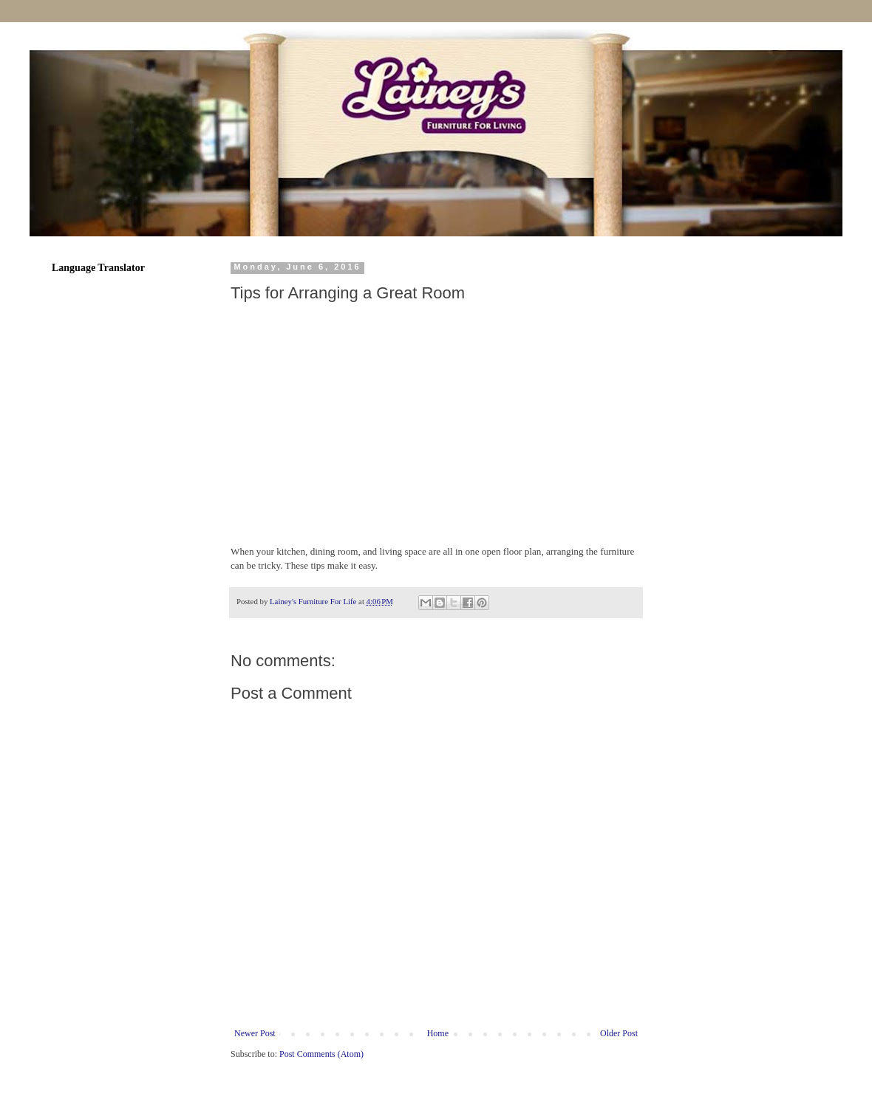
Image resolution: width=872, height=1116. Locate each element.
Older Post (619, 1033)
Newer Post (255, 1033)
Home (438, 1033)
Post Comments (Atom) (321, 1054)
